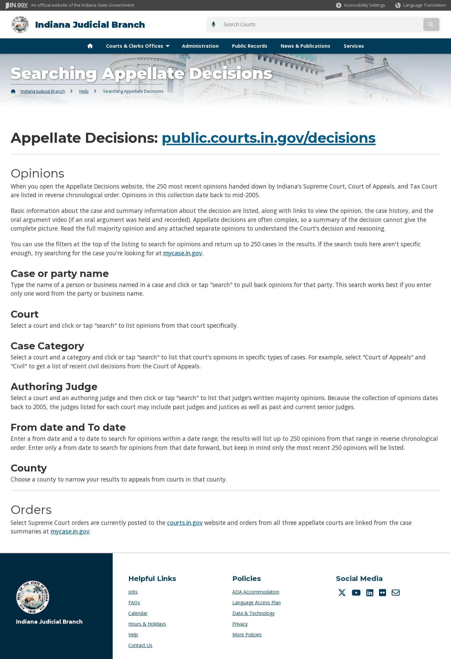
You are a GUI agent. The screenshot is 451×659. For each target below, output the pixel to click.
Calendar (137, 612)
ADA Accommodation (255, 590)
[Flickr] (383, 591)
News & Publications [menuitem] (305, 44)
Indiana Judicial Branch (83, 24)
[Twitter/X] (343, 591)
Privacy (240, 622)
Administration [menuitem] (200, 44)
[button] (360, 5)
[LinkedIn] (370, 591)
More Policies (247, 633)
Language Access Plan (256, 601)
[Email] (396, 591)
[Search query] (392, 23)
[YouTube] (357, 591)
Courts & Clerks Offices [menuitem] (139, 44)
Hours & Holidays (147, 622)
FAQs (134, 601)
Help (84, 90)
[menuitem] (90, 45)
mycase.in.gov (182, 252)
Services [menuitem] (354, 44)
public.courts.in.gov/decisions (269, 136)
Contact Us (140, 644)
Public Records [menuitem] (249, 44)
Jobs (133, 590)
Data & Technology (253, 612)
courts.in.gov (185, 521)
